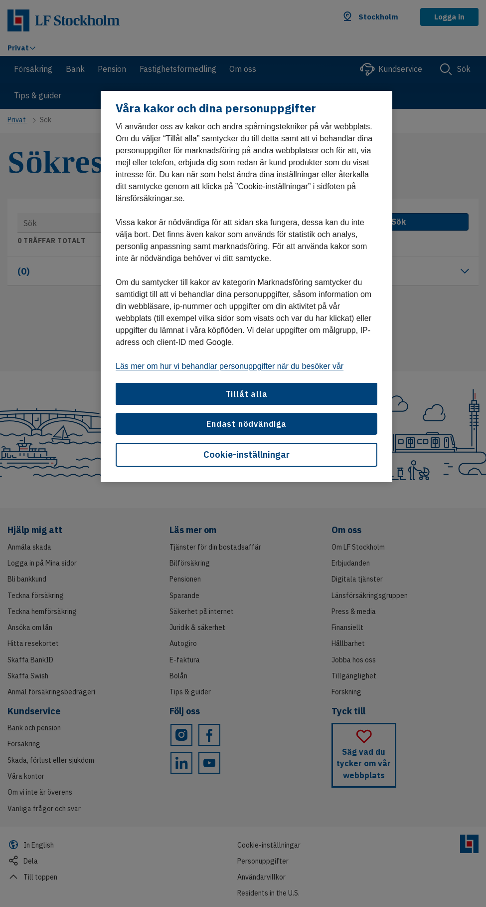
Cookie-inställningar (246, 454)
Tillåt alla (247, 394)
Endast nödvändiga (246, 424)
